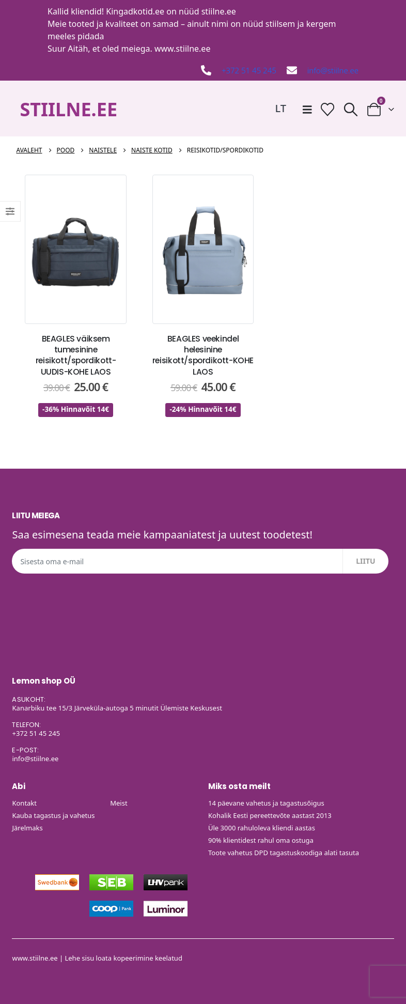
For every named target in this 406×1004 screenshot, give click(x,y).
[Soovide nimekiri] (327, 109)
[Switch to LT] (280, 108)
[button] (350, 109)
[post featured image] (75, 250)
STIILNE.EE (68, 109)
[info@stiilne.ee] (292, 70)
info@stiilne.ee (332, 70)
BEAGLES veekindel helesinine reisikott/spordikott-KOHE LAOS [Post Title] (203, 355)
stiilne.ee (218, 11)
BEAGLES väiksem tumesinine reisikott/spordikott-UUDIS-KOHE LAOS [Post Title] (76, 355)
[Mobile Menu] (307, 109)
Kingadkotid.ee (135, 11)
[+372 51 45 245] (206, 70)
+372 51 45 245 (249, 70)
